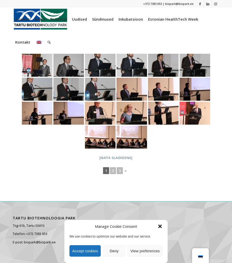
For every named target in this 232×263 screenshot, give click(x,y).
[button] (160, 226)
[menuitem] (22, 19)
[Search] (49, 42)
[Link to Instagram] (215, 4)
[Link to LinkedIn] (207, 4)
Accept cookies (85, 251)
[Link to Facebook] (200, 4)
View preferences (145, 251)
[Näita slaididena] (116, 157)
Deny (114, 251)
